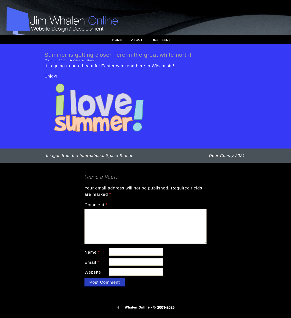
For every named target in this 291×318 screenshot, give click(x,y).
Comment (96, 204)
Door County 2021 (230, 155)
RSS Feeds (161, 39)
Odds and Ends (83, 60)
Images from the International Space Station (87, 155)
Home (117, 39)
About (137, 39)
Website (92, 272)
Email (91, 262)
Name (92, 252)
